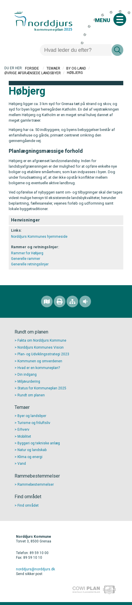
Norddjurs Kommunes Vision (40, 347)
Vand (21, 464)
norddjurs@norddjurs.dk (35, 569)
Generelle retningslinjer (30, 264)
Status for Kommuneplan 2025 (41, 388)
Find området (28, 505)
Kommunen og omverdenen (39, 361)
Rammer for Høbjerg (27, 253)
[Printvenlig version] (59, 301)
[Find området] (47, 301)
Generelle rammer (25, 259)
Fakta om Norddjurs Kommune (41, 340)
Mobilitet (24, 436)
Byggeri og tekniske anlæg (38, 443)
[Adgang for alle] (85, 301)
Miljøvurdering (28, 381)
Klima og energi (29, 457)
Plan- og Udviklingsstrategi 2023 (43, 354)
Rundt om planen (31, 395)
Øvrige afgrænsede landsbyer (32, 73)
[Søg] (76, 50)
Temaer (53, 68)
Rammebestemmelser (35, 484)
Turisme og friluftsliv (33, 423)
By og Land (76, 68)
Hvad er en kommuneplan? (38, 368)
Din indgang (27, 374)
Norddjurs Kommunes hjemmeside (39, 237)
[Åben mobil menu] (119, 19)
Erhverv (23, 429)
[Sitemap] (72, 301)
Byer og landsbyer (31, 416)
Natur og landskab (32, 450)
